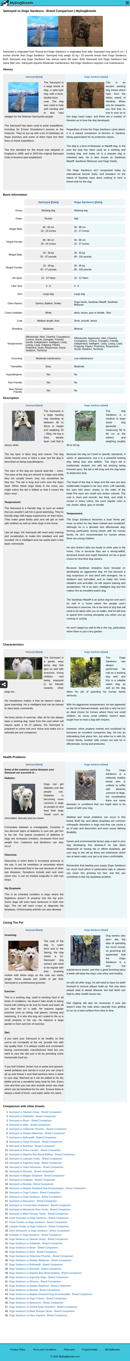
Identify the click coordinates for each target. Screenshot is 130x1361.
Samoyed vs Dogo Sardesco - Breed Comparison (35, 1197)
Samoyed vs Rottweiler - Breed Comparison (32, 1116)
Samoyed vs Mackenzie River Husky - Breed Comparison (40, 1209)
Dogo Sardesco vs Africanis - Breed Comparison (35, 1281)
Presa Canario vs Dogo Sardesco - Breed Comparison (38, 1222)
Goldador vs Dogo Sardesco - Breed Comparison (35, 1235)
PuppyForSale (90, 1349)
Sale (39, 76)
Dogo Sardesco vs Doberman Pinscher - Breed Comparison (41, 1256)
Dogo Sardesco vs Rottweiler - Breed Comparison (36, 1243)
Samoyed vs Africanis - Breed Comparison (32, 1171)
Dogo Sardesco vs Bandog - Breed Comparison (34, 1290)
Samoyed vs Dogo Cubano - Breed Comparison (34, 1192)
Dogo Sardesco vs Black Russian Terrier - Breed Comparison (42, 1311)
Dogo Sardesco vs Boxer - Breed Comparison (33, 1247)
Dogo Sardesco (92, 76)
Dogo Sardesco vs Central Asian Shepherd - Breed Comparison (43, 1307)
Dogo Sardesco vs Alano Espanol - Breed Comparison (38, 1315)
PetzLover (69, 1349)
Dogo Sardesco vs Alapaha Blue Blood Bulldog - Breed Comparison (45, 1273)
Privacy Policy (17, 1349)
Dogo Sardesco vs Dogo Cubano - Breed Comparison (38, 1298)
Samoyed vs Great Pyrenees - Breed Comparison (35, 1141)
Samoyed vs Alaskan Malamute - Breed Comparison (37, 1133)
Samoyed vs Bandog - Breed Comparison (31, 1184)
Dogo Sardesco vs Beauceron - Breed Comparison (36, 1302)
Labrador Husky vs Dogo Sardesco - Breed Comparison (39, 1226)
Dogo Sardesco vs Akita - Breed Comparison (33, 1252)
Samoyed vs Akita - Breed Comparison (30, 1125)
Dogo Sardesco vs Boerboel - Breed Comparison (35, 1269)
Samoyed (31, 76)
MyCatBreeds (112, 1349)
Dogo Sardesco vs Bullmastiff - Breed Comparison (36, 1264)
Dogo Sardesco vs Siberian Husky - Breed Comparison (38, 1239)
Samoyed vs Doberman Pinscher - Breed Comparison (38, 1129)
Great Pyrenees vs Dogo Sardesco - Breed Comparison (39, 1218)
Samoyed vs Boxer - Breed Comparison (30, 1120)
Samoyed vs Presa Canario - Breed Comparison (35, 1150)
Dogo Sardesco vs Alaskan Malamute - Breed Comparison (40, 1260)
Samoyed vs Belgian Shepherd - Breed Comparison (36, 1175)
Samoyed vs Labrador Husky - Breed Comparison (35, 1158)
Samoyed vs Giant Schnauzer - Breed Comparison (36, 1167)
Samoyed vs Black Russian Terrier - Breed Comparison (38, 1213)
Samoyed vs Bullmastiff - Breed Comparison (32, 1137)
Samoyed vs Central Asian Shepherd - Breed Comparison (40, 1205)
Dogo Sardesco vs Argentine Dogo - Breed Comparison (38, 1277)
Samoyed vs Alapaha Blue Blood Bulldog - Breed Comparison (42, 1154)
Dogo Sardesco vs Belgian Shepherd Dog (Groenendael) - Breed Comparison (50, 1294)
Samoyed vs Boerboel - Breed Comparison (32, 1146)
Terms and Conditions (44, 1349)
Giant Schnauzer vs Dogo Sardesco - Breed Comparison (39, 1230)
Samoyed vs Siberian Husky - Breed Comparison (35, 1112)
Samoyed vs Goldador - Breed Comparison (32, 1180)
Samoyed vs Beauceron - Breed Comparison (33, 1201)
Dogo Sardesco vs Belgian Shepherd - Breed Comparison (40, 1285)
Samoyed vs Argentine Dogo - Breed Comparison (35, 1163)
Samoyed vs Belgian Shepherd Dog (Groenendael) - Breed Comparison (47, 1188)
